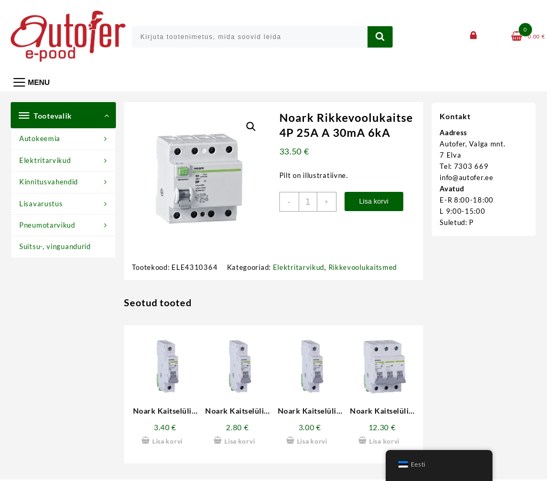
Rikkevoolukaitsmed (363, 267)
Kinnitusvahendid (48, 181)
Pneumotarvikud (47, 225)
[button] (251, 126)
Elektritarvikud (45, 160)
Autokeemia (39, 138)
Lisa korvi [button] (167, 441)
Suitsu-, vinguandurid (55, 246)
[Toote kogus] (308, 201)
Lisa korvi (373, 201)
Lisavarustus (40, 203)
